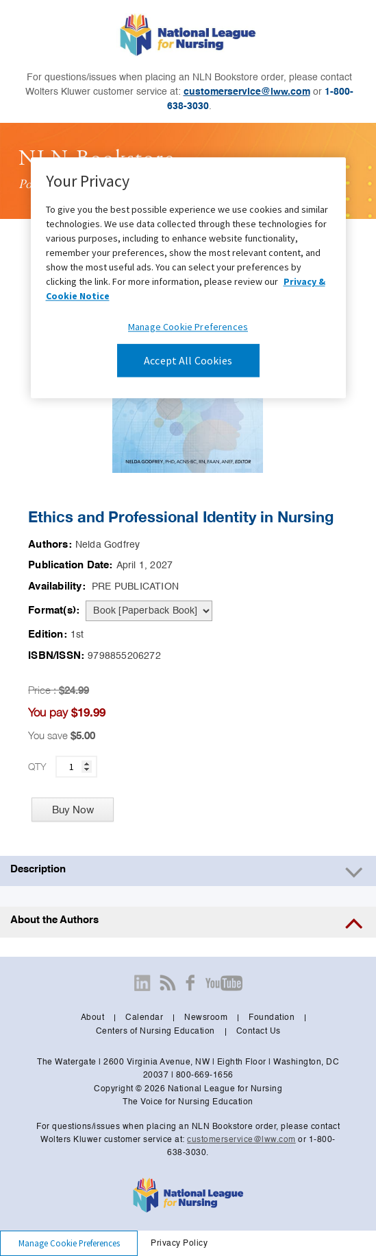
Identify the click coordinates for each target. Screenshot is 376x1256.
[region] (188, 277)
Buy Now (73, 809)
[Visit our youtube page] (223, 983)
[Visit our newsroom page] (168, 983)
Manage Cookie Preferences (188, 327)
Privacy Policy (179, 1244)
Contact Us (258, 1031)
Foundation (271, 1018)
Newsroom (205, 1018)
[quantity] (76, 767)
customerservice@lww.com (247, 92)
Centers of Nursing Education (155, 1031)
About (93, 1018)
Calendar (144, 1018)
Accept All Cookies (188, 360)
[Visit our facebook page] (190, 983)
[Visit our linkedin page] (142, 983)
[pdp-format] (149, 611)
